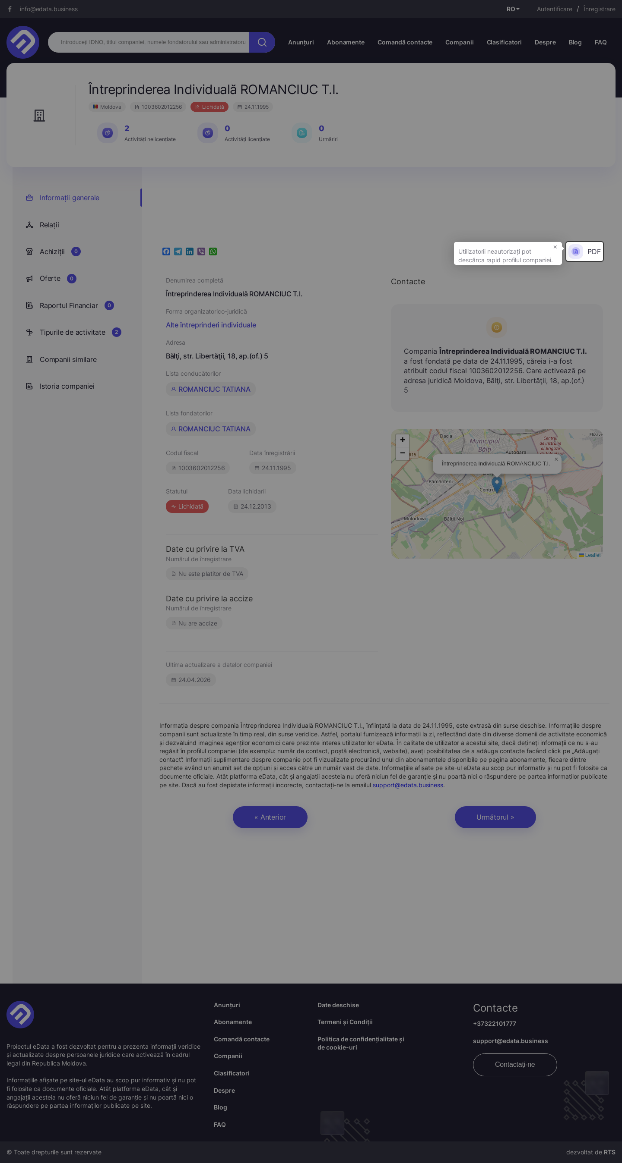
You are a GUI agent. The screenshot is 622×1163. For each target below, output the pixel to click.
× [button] (555, 246)
